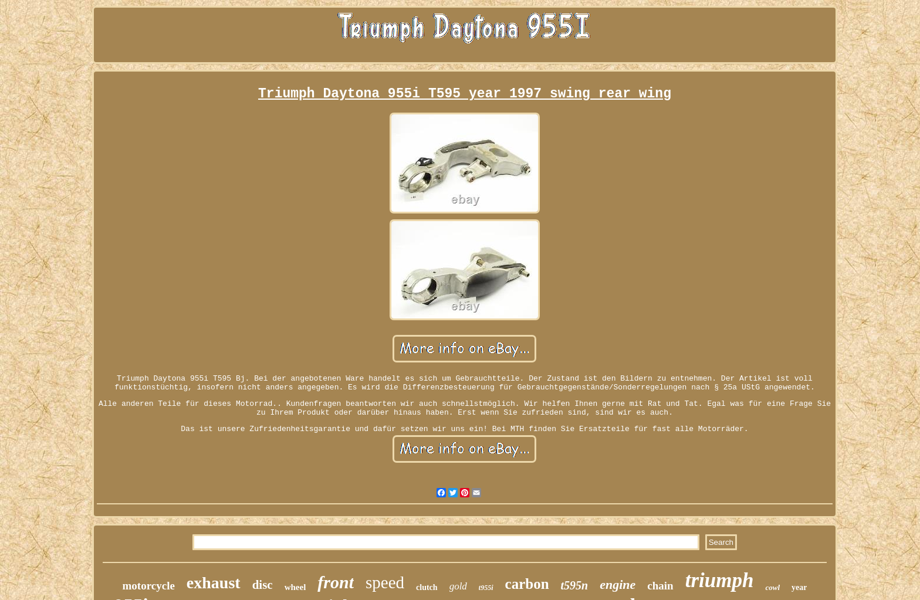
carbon (527, 584)
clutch (427, 587)
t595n (574, 585)
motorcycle (149, 585)
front (335, 582)
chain (660, 585)
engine (617, 584)
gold (458, 586)
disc (262, 585)
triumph (719, 580)
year (799, 587)
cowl (772, 587)
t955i (486, 588)
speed (385, 582)
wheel (295, 587)
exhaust (214, 583)
